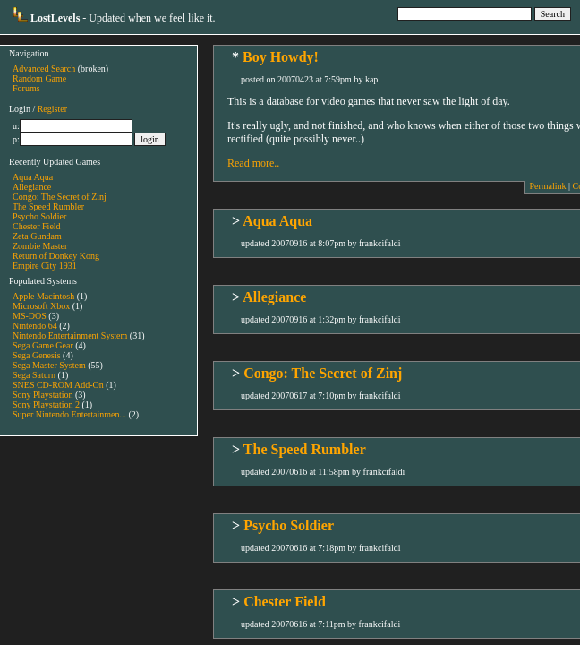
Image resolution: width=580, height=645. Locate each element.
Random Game (39, 78)
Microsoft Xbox (41, 306)
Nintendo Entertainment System (70, 335)
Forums (26, 88)
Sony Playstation (43, 395)
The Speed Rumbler (48, 206)
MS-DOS (30, 316)
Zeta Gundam (37, 236)
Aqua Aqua (33, 177)
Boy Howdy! (281, 56)
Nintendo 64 (35, 326)
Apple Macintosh (43, 296)
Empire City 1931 (45, 266)
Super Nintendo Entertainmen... (69, 414)
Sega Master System (49, 365)
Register (52, 109)
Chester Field (37, 226)
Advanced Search (44, 68)
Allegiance (32, 187)
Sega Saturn (34, 375)
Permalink (547, 186)
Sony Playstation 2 (46, 404)
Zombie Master (40, 246)
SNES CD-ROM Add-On (58, 385)
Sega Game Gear (43, 345)
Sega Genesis (37, 355)
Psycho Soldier (39, 216)
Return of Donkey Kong (56, 256)
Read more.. (253, 163)
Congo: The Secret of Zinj (60, 197)
